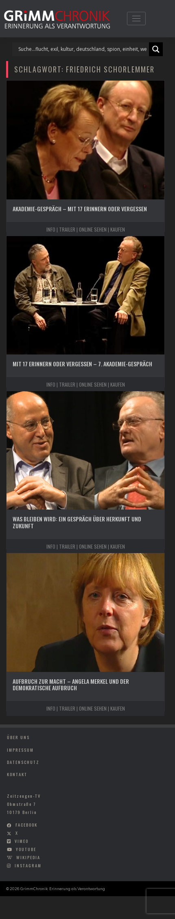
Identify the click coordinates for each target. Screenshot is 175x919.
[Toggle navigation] (136, 18)
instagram (28, 865)
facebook (26, 825)
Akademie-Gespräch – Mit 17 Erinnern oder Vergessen (80, 208)
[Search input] (82, 49)
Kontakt (17, 774)
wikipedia (28, 857)
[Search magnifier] (156, 49)
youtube (26, 849)
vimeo (21, 841)
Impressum (20, 749)
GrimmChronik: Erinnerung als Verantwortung (62, 888)
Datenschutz (23, 762)
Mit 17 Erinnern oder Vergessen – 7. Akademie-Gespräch (82, 363)
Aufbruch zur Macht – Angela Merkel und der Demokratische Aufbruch (71, 684)
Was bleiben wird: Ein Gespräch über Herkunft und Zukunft (77, 522)
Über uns (18, 737)
